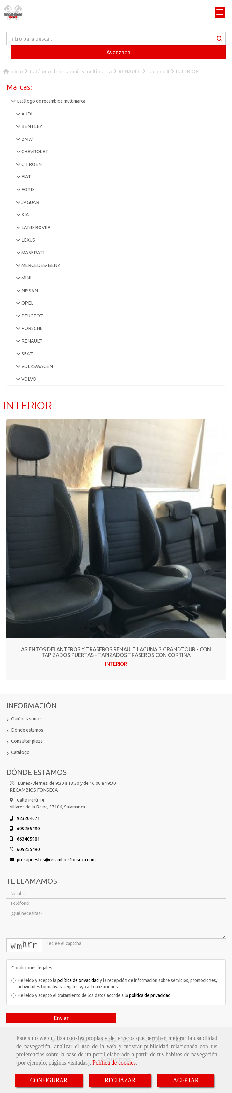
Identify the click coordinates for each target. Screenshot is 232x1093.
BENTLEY (31, 126)
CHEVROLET (34, 151)
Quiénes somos (27, 718)
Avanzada (118, 52)
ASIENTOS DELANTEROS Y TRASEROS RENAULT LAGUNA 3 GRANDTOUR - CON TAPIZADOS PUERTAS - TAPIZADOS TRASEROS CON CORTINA (116, 652)
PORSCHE (31, 328)
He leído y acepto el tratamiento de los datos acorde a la (90, 995)
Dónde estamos (27, 729)
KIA (24, 214)
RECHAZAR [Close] (120, 1080)
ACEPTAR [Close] (186, 1080)
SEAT (26, 353)
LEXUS (27, 239)
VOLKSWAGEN (36, 366)
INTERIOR (116, 664)
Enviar (61, 1018)
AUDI (26, 113)
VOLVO (28, 379)
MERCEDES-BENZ (40, 265)
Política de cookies (114, 1063)
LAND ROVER (35, 227)
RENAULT (31, 341)
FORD (27, 189)
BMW (26, 139)
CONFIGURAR (49, 1080)
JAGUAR (29, 202)
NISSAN (29, 290)
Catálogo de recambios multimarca (50, 101)
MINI (25, 277)
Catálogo (20, 752)
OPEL (26, 303)
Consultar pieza (27, 741)
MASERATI (32, 252)
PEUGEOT (31, 315)
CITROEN (31, 164)
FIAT (25, 176)
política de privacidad (78, 980)
